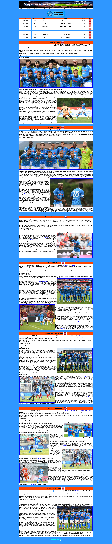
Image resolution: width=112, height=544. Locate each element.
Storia (87, 8)
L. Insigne (66, 335)
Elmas (89, 396)
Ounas (76, 475)
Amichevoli (80, 8)
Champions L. (51, 8)
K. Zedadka (88, 410)
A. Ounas (82, 410)
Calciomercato (73, 8)
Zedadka (33, 484)
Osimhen (26, 193)
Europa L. (58, 8)
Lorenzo (82, 376)
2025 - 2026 (29, 8)
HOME (21, 8)
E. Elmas (80, 335)
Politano (39, 281)
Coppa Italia (44, 8)
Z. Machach (73, 219)
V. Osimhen (57, 129)
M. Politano (66, 265)
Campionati (36, 8)
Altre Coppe (66, 8)
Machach (32, 239)
